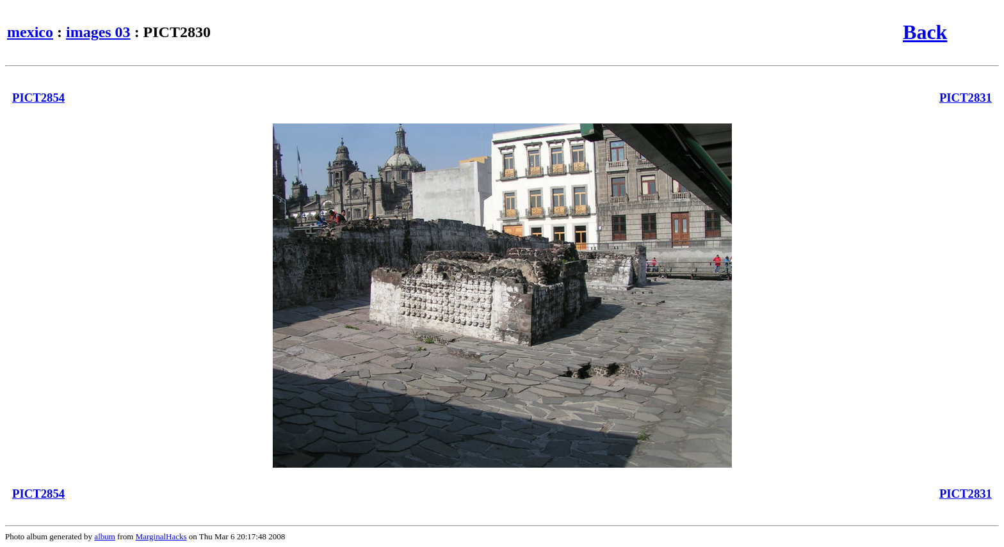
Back (925, 32)
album (104, 536)
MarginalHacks (161, 536)
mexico (30, 32)
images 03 (98, 32)
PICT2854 (38, 97)
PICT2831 (965, 97)
